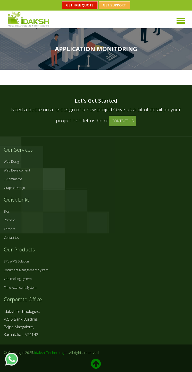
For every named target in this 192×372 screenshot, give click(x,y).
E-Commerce (13, 179)
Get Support (114, 5)
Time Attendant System (20, 287)
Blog (7, 211)
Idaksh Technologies (51, 352)
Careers (9, 229)
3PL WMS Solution (16, 261)
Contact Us (11, 237)
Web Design (12, 161)
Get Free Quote (80, 5)
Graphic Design (14, 188)
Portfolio (9, 220)
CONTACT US (123, 120)
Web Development (17, 170)
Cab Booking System (18, 279)
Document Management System (26, 270)
